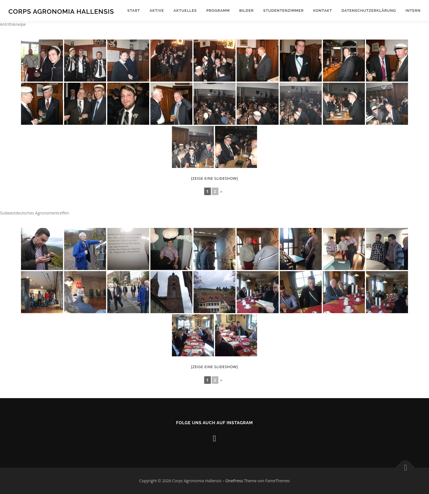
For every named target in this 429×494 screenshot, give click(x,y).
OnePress (234, 480)
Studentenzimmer (283, 10)
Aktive (157, 10)
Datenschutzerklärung (369, 10)
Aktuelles (185, 10)
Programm (218, 10)
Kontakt (322, 10)
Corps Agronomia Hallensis (61, 11)
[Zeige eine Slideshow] (214, 178)
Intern (413, 10)
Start (133, 10)
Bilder (246, 10)
